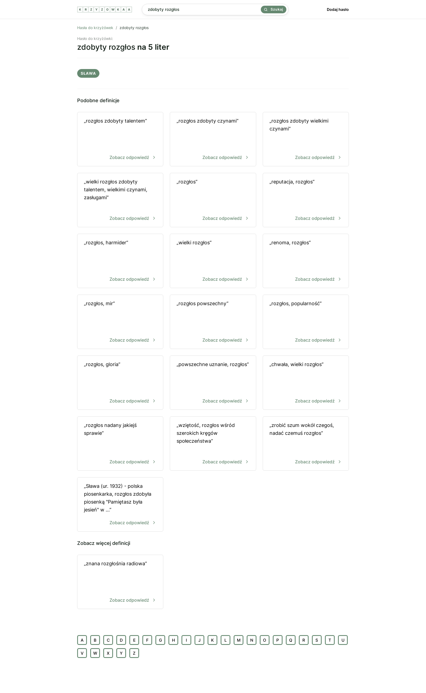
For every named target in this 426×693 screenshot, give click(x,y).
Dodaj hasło (338, 9)
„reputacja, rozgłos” (306, 200)
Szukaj (273, 9)
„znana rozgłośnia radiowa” (120, 582)
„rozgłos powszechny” (213, 322)
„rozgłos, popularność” (306, 322)
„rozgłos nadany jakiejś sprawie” (120, 444)
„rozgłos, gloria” (120, 383)
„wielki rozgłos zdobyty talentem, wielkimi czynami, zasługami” (120, 200)
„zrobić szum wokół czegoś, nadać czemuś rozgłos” (306, 444)
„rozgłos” (213, 200)
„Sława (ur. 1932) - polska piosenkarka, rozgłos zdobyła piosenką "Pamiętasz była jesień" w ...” (120, 504)
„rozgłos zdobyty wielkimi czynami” (306, 139)
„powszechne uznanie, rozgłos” (213, 383)
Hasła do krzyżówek (95, 27)
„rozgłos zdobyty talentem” (120, 139)
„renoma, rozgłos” (306, 261)
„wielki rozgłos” (213, 261)
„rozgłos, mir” (120, 322)
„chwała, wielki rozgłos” (306, 383)
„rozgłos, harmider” (120, 261)
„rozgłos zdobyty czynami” (213, 139)
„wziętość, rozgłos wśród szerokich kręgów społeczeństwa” (213, 444)
